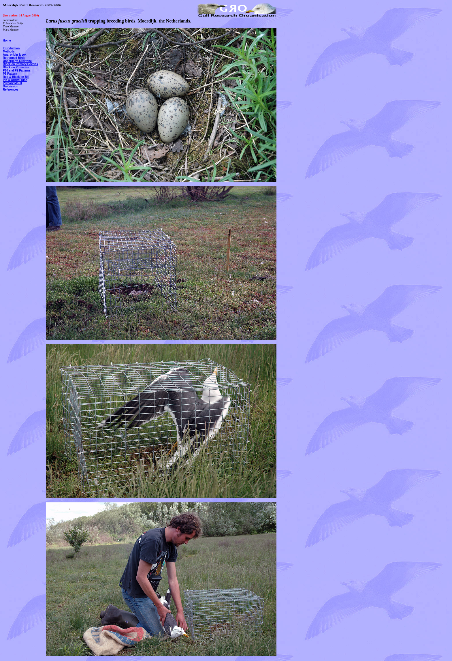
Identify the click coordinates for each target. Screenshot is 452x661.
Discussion (10, 86)
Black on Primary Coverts (20, 64)
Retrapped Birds (14, 57)
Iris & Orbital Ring (15, 80)
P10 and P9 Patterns (17, 70)
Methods (9, 51)
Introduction (11, 48)
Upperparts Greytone (17, 61)
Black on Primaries (16, 67)
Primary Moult (12, 83)
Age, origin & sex (15, 54)
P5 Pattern (10, 73)
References (10, 89)
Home (7, 40)
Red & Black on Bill (16, 76)
